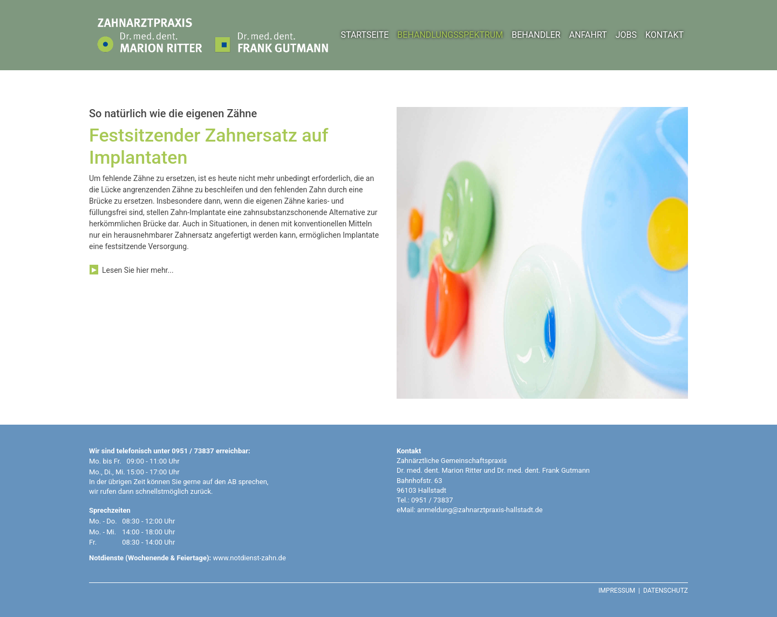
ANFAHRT (588, 35)
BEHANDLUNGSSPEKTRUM (450, 35)
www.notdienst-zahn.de (249, 558)
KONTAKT (664, 35)
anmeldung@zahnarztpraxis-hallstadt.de (480, 510)
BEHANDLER (536, 35)
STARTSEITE (364, 35)
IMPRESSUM (616, 590)
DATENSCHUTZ (665, 590)
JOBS (626, 35)
